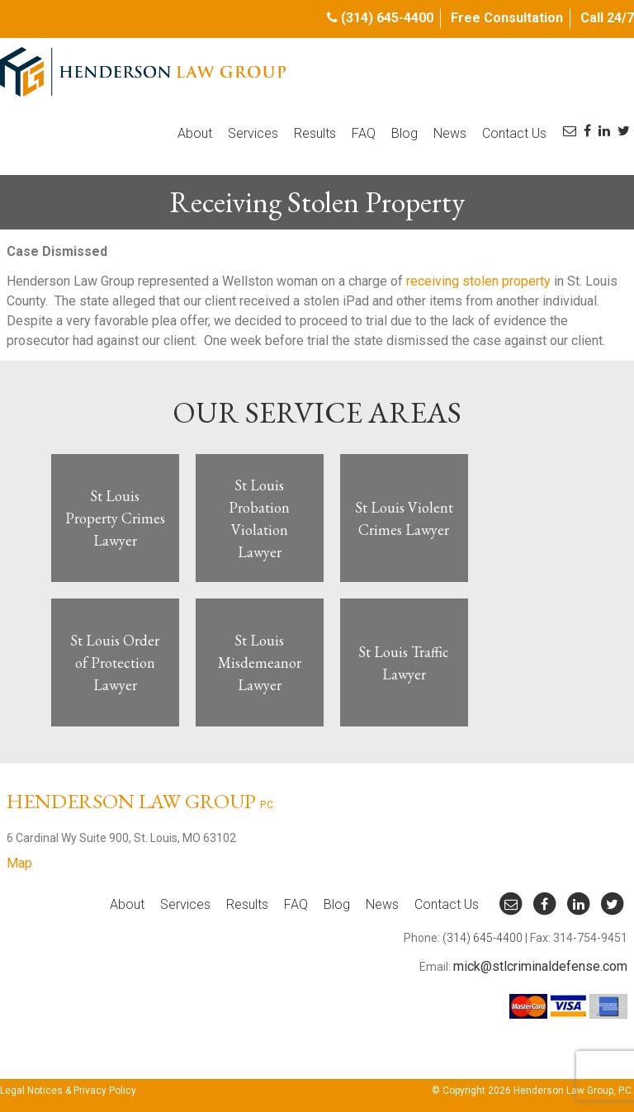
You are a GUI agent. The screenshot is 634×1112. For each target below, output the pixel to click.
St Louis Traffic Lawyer (403, 663)
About (194, 133)
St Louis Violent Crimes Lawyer (404, 518)
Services (253, 133)
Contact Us (514, 133)
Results (315, 133)
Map (19, 863)
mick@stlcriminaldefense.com (540, 966)
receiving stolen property (478, 281)
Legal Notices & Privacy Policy (68, 1090)
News (449, 133)
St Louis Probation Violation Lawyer (259, 518)
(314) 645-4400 (387, 18)
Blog (404, 133)
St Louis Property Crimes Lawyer (115, 518)
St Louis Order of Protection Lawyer (114, 662)
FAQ (364, 133)
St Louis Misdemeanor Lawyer (259, 662)
